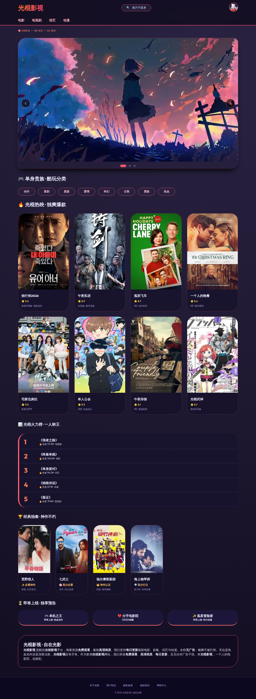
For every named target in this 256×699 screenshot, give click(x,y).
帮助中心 (161, 685)
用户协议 (111, 685)
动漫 (66, 20)
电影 (21, 20)
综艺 (52, 20)
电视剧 (37, 20)
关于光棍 (94, 685)
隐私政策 (128, 685)
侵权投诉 (145, 685)
